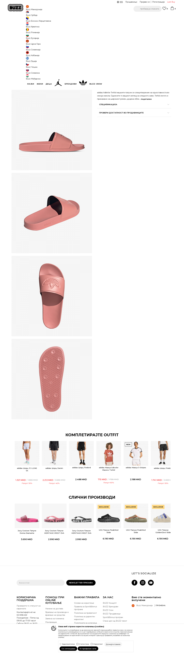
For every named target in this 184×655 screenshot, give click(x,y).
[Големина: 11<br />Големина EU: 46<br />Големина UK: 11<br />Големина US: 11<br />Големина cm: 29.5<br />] (110, 58)
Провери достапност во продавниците (130, 126)
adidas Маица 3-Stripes (129, 461)
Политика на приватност (85, 607)
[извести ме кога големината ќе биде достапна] (120, 58)
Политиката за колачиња (85, 617)
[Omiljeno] (165, 9)
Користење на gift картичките (82, 621)
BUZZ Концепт (110, 597)
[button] (148, 9)
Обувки (47, 20)
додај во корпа (113, 73)
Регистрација (158, 2)
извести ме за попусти (157, 42)
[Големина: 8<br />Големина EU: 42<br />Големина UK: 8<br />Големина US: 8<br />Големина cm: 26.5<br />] (110, 64)
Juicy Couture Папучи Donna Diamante (31, 523)
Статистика (84, 644)
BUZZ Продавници (111, 607)
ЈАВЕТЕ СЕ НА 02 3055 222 (59, 16)
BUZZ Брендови (110, 600)
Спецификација (130, 118)
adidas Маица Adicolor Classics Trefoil (104, 462)
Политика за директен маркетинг (84, 611)
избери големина (105, 54)
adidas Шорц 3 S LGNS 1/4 (31, 462)
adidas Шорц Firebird (80, 461)
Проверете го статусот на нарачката (29, 601)
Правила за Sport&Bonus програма (85, 601)
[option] (92, 16)
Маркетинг (98, 644)
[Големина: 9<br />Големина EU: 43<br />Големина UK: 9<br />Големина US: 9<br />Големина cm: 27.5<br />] (120, 64)
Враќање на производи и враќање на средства (57, 607)
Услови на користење (84, 597)
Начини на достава (54, 602)
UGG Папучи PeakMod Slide (104, 521)
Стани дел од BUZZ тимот (115, 615)
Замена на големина (54, 612)
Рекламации (51, 616)
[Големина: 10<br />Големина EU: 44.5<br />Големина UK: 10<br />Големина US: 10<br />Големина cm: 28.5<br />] (101, 58)
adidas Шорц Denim (55, 461)
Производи (37, 20)
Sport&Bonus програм (113, 611)
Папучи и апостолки (60, 20)
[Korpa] (173, 9)
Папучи (73, 20)
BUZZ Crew (108, 604)
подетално (108, 113)
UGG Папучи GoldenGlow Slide (153, 521)
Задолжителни (68, 644)
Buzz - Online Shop (24, 20)
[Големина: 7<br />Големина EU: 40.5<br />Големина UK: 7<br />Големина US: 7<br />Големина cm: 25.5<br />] (101, 64)
